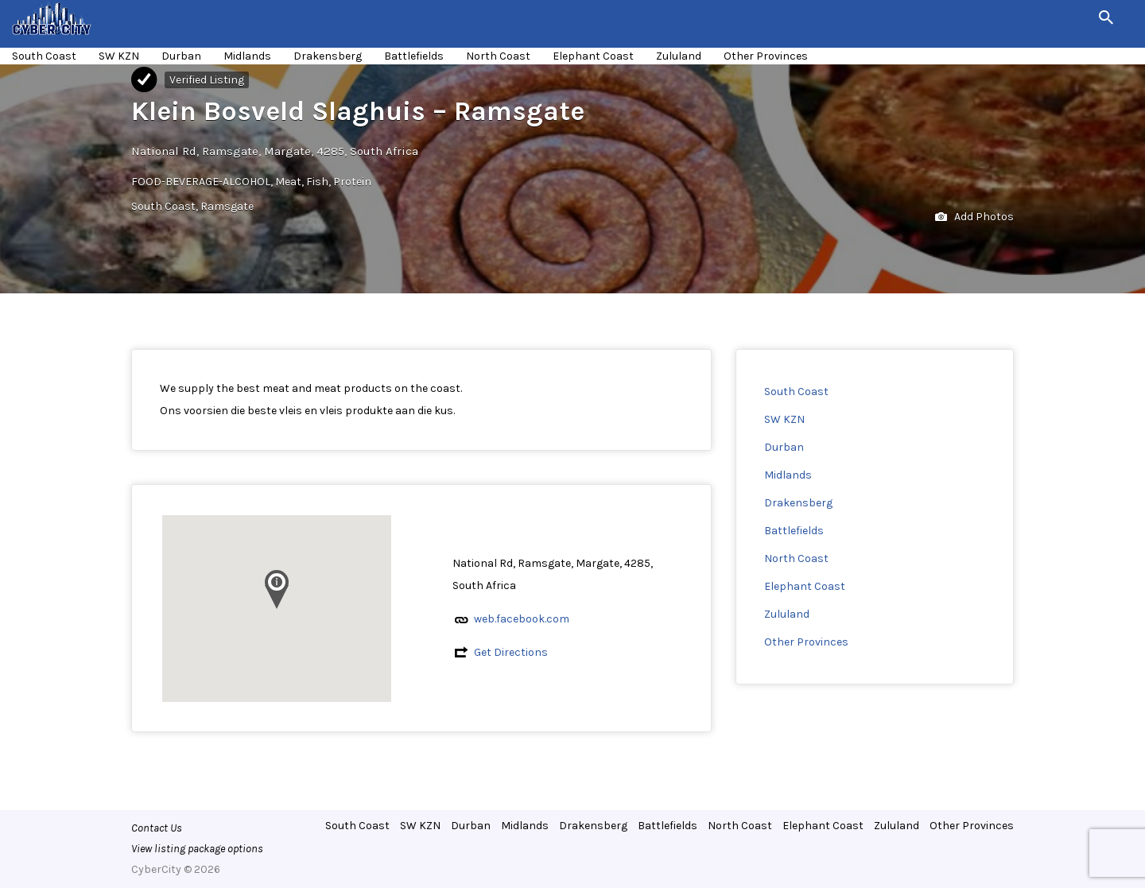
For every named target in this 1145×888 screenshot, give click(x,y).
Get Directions (511, 652)
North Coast (498, 56)
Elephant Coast (593, 56)
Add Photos (974, 217)
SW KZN (119, 56)
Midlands (247, 56)
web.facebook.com (521, 619)
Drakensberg (327, 56)
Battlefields (414, 56)
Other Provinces (766, 56)
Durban (181, 56)
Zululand (678, 56)
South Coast (44, 56)
